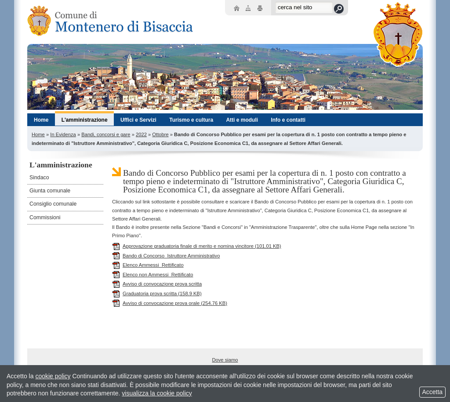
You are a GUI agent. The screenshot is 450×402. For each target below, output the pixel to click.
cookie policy (52, 376)
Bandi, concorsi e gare (105, 134)
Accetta (432, 391)
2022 (141, 134)
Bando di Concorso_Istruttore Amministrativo (166, 255)
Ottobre (160, 134)
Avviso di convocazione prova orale (169, 303)
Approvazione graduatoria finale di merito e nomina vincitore (196, 246)
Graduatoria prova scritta (157, 293)
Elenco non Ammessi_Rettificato (152, 274)
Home (38, 134)
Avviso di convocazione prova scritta (157, 283)
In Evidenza (63, 134)
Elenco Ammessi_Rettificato (148, 265)
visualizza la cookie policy (157, 393)
